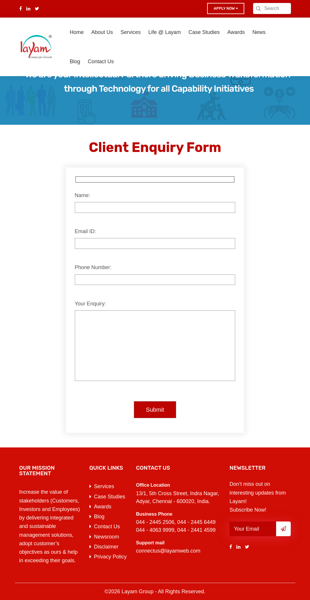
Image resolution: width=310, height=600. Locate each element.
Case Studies (204, 32)
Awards (236, 32)
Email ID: (85, 231)
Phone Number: (93, 267)
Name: (82, 195)
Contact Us (101, 61)
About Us (102, 32)
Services (131, 32)
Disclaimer (106, 547)
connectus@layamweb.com (168, 551)
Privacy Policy (110, 557)
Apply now (226, 8)
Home (77, 32)
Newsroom (106, 537)
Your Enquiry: (90, 304)
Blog (75, 61)
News (259, 32)
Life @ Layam (164, 32)
